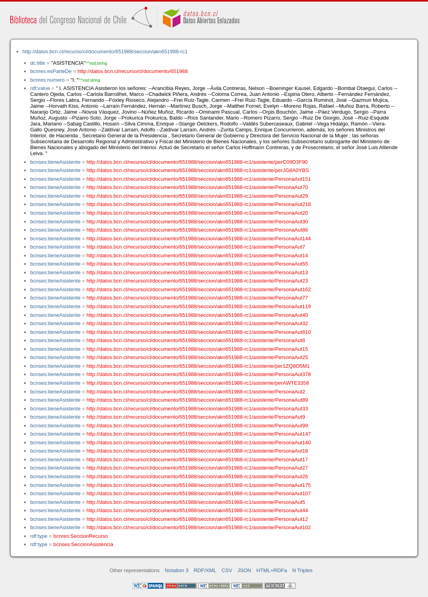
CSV (227, 570)
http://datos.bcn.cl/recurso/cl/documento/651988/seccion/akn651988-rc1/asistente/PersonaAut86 (197, 230)
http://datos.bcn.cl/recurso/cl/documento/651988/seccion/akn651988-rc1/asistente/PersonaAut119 (198, 306)
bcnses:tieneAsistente (55, 162)
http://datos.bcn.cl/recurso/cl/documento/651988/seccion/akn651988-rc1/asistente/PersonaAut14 (197, 255)
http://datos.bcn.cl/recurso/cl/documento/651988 (132, 71)
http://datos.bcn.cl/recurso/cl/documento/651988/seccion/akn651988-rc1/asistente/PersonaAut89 (197, 400)
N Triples (302, 570)
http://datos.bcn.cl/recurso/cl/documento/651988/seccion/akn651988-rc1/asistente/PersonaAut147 (198, 434)
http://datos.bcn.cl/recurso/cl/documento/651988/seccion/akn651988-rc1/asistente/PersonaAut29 (197, 196)
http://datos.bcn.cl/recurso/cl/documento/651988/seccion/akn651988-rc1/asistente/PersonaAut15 (197, 349)
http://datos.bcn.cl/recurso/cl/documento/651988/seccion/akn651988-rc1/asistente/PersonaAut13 (197, 272)
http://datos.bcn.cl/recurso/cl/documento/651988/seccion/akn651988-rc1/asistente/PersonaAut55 (197, 264)
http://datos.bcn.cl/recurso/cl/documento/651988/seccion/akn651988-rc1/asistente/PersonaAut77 (197, 298)
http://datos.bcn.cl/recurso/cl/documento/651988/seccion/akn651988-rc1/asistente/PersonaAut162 (198, 289)
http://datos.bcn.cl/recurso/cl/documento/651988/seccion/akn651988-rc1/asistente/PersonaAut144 (198, 238)
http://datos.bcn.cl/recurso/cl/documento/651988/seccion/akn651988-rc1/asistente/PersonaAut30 (197, 222)
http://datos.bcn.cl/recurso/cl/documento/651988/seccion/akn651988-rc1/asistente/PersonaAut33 (197, 409)
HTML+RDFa (271, 570)
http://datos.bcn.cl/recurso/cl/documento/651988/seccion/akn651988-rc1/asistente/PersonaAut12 (197, 519)
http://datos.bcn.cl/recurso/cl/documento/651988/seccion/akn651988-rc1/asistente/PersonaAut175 (198, 485)
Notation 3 (177, 570)
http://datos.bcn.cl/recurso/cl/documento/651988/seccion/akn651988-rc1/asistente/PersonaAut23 (197, 281)
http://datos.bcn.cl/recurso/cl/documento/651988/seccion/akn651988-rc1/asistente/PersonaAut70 (197, 187)
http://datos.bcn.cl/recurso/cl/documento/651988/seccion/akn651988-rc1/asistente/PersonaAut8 (195, 340)
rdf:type (38, 536)
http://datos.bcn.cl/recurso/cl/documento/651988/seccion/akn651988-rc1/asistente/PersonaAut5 (195, 502)
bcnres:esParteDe (50, 71)
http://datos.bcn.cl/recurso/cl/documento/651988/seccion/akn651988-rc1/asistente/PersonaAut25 (197, 357)
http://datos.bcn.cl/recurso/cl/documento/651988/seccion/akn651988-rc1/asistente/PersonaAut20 (197, 213)
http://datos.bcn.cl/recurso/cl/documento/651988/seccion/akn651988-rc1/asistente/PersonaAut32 (197, 323)
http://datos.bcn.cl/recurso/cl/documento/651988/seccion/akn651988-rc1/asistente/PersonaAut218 (198, 204)
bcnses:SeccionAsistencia (83, 544)
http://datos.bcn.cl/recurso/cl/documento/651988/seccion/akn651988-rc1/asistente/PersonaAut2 (195, 392)
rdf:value (40, 88)
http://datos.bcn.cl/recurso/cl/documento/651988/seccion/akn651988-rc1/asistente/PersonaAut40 (197, 315)
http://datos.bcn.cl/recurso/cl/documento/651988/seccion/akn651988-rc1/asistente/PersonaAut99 (197, 426)
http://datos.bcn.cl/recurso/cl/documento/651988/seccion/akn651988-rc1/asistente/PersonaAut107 (198, 493)
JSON (244, 570)
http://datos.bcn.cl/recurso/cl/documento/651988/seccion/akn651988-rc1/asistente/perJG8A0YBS (197, 170)
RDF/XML (204, 570)
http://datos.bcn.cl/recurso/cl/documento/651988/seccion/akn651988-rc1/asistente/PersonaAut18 (197, 451)
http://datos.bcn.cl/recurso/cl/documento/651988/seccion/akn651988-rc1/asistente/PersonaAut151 (198, 179)
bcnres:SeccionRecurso (80, 536)
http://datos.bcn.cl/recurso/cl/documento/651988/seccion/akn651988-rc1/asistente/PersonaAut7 (195, 247)
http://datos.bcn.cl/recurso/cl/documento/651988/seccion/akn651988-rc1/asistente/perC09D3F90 (197, 162)
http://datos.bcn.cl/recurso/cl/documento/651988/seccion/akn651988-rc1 (105, 51)
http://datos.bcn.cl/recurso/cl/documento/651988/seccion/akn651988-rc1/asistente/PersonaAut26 (197, 476)
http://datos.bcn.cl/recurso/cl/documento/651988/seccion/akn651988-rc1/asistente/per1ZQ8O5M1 (198, 366)
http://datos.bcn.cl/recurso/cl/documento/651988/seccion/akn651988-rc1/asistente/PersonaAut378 (198, 374)
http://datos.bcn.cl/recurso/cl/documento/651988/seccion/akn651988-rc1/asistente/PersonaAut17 (197, 459)
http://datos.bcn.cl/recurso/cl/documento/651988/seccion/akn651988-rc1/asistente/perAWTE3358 (197, 383)
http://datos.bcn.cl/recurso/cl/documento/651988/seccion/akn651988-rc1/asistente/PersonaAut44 (197, 510)
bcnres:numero (47, 80)
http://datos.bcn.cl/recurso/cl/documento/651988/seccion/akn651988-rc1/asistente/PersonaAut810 (198, 332)
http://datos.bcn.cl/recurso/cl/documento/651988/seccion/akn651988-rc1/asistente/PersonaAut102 (198, 527)
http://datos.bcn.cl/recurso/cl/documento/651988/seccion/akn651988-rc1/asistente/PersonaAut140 (198, 442)
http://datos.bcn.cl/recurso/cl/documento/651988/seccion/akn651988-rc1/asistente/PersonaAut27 (197, 468)
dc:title (37, 63)
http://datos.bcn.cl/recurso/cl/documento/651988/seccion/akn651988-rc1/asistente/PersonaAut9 (195, 417)
